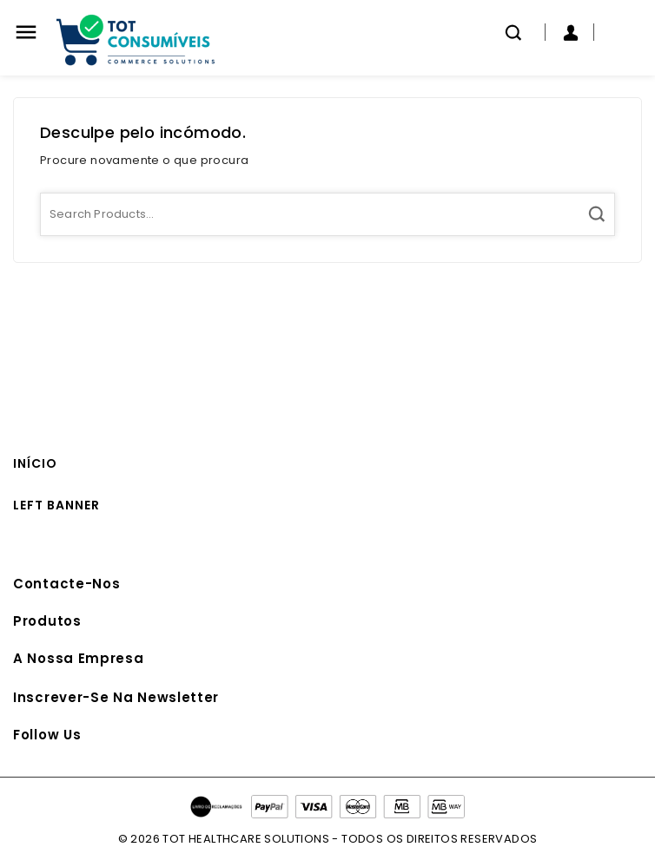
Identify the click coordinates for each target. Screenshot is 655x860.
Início (35, 463)
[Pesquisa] (327, 214)
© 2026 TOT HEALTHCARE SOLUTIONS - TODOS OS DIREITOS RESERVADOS (328, 838)
